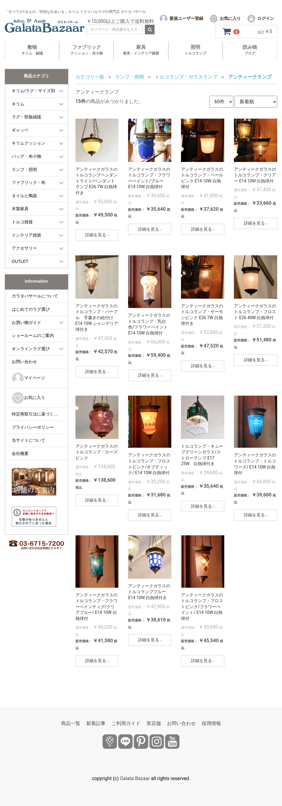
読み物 (250, 52)
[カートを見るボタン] (231, 34)
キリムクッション (28, 146)
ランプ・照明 (24, 172)
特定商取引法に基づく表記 (37, 416)
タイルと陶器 (24, 198)
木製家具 (20, 211)
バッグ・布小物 (26, 159)
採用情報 (211, 723)
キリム (18, 106)
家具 (141, 52)
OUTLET (20, 264)
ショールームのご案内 (33, 338)
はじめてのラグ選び (31, 312)
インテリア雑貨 (26, 237)
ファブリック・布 (28, 185)
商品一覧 (70, 723)
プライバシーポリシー (33, 430)
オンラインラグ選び (31, 351)
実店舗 (153, 723)
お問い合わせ (24, 364)
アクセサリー (24, 250)
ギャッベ (20, 132)
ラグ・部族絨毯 (26, 119)
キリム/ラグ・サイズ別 (33, 93)
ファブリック (86, 52)
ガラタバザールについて (35, 298)
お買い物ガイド (26, 325)
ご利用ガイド (126, 723)
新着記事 (96, 723)
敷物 (32, 52)
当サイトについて (28, 442)
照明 (195, 52)
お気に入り (28, 400)
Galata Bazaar (135, 778)
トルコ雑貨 (22, 224)
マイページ (28, 381)
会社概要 (20, 456)
